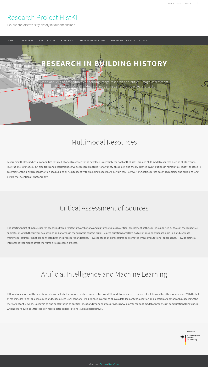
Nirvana (103, 364)
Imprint (189, 3)
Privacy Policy (174, 3)
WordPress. (114, 364)
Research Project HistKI (42, 17)
